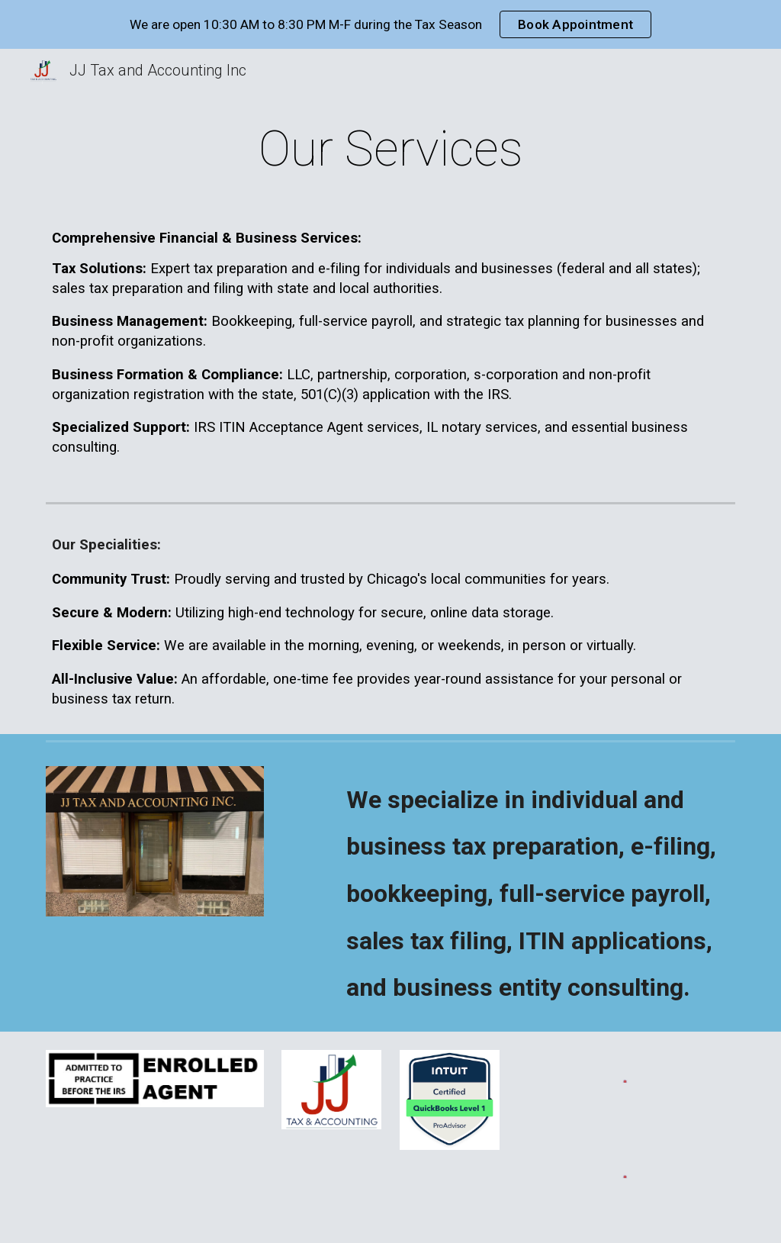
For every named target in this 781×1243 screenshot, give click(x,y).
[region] (390, 24)
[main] (391, 149)
